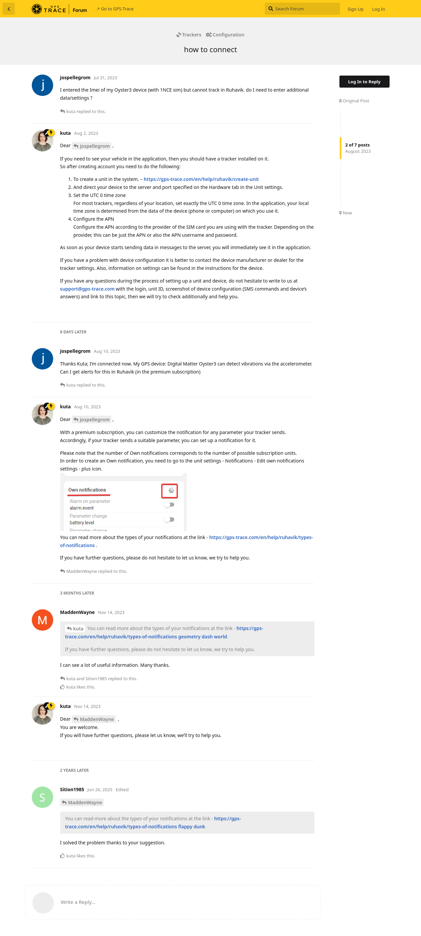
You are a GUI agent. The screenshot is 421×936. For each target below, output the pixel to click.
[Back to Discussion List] (9, 9)
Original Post (354, 101)
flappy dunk (191, 826)
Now (345, 213)
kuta (78, 628)
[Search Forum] (302, 9)
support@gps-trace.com (87, 289)
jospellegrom (95, 146)
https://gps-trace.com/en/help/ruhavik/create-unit (201, 179)
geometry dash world (202, 636)
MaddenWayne (97, 719)
